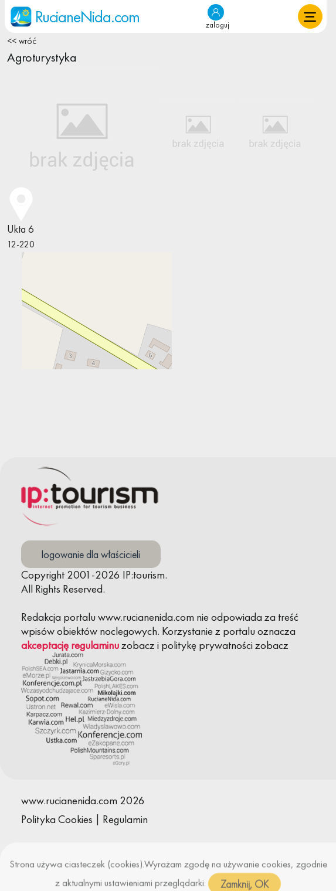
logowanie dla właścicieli (91, 554)
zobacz (138, 645)
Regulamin (125, 819)
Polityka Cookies (57, 819)
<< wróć (21, 41)
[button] (310, 16)
